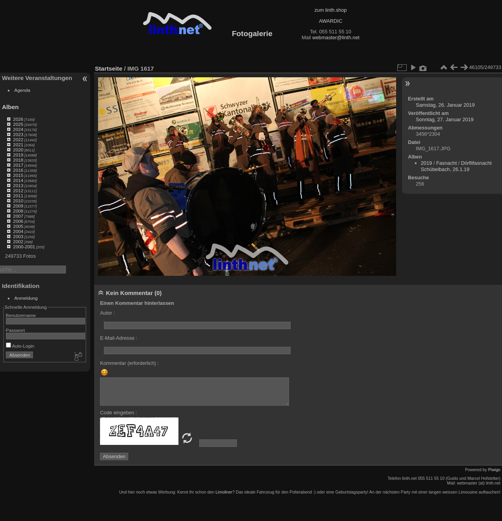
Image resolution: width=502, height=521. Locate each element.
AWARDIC (330, 21)
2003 (18, 236)
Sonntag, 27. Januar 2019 (444, 119)
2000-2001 (24, 246)
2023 (18, 134)
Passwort (15, 330)
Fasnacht (446, 163)
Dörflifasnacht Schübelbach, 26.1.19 (456, 166)
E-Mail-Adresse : (118, 338)
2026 (18, 119)
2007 (18, 216)
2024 (18, 129)
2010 (18, 200)
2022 (18, 139)
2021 (18, 144)
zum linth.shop (331, 10)
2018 (18, 159)
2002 (18, 241)
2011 (18, 195)
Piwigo (494, 469)
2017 (18, 165)
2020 (18, 149)
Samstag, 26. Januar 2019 (445, 105)
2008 (18, 210)
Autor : (107, 313)
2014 (18, 180)
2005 (18, 226)
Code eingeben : (118, 412)
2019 (18, 154)
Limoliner (223, 492)
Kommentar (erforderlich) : (129, 363)
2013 (18, 185)
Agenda (23, 90)
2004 (18, 231)
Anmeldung (26, 298)
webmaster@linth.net (335, 37)
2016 (18, 170)
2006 (18, 221)
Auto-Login (20, 345)
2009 (18, 205)
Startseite (108, 68)
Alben (10, 107)
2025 (18, 124)
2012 (18, 190)
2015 (18, 175)
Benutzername (21, 315)
